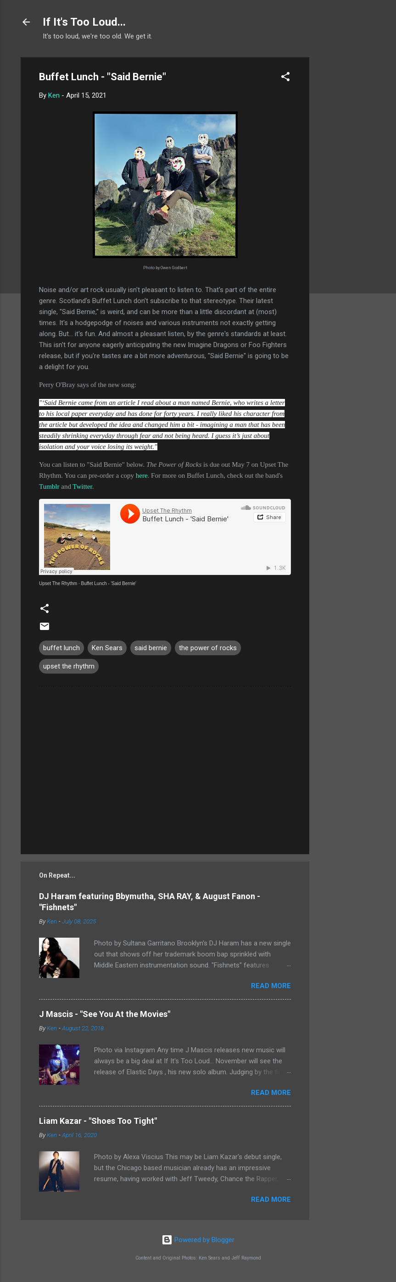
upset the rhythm (69, 666)
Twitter (82, 486)
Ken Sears (107, 648)
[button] (285, 78)
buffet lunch (61, 648)
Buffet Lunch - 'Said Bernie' (108, 583)
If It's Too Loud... (84, 22)
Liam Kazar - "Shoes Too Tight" (98, 1121)
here (142, 475)
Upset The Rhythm (58, 583)
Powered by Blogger (198, 1240)
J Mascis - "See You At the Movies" (104, 1014)
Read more (271, 986)
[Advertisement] (346, 194)
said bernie (150, 648)
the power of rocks (208, 648)
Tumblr (49, 486)
